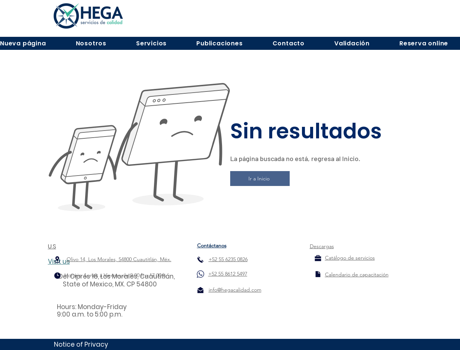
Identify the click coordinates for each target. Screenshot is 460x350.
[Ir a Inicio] (260, 178)
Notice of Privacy (81, 344)
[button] (91, 43)
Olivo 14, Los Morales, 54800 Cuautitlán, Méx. (119, 259)
